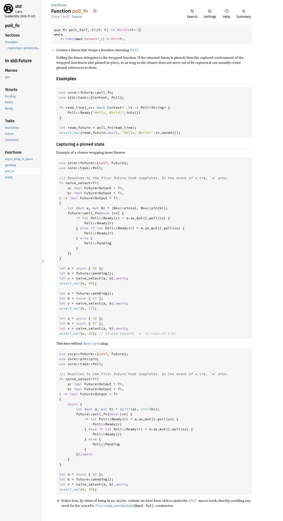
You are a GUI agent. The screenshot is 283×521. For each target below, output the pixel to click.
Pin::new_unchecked (114, 505)
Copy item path (94, 10)
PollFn (123, 30)
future (62, 5)
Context (90, 39)
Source (77, 17)
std (18, 6)
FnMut (70, 39)
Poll (114, 39)
